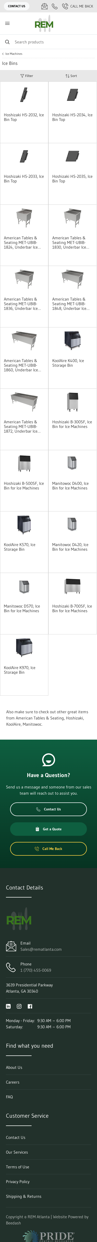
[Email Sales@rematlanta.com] (44, 6)
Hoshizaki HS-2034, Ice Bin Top (72, 117)
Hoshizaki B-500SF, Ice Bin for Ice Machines (24, 485)
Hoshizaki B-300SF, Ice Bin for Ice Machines (72, 424)
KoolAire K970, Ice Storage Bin (19, 669)
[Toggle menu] (7, 23)
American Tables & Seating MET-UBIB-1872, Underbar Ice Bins (21, 426)
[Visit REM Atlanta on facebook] (30, 1005)
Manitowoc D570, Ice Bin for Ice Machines (22, 608)
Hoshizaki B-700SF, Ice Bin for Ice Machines (72, 608)
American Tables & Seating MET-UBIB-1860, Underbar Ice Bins (21, 365)
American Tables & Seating (40, 717)
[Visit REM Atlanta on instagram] (19, 1005)
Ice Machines (13, 54)
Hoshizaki (74, 717)
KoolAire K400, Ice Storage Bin (68, 362)
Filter (26, 75)
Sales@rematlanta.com (41, 949)
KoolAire (13, 724)
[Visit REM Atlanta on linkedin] (8, 1005)
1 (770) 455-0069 (35, 970)
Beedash (13, 1222)
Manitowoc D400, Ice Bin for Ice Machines (70, 485)
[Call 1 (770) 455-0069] (55, 6)
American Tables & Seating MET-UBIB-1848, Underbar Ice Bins (69, 304)
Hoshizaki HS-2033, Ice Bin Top (24, 178)
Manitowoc (32, 724)
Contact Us (16, 6)
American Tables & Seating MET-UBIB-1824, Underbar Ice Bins (21, 242)
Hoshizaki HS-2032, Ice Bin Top (24, 117)
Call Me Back (77, 6)
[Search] (48, 42)
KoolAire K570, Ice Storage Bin (19, 546)
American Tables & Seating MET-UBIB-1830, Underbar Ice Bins (69, 242)
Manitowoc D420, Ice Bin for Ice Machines (70, 546)
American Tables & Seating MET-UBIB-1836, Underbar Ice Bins (21, 304)
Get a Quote (48, 829)
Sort (71, 75)
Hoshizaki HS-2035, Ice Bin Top (72, 178)
